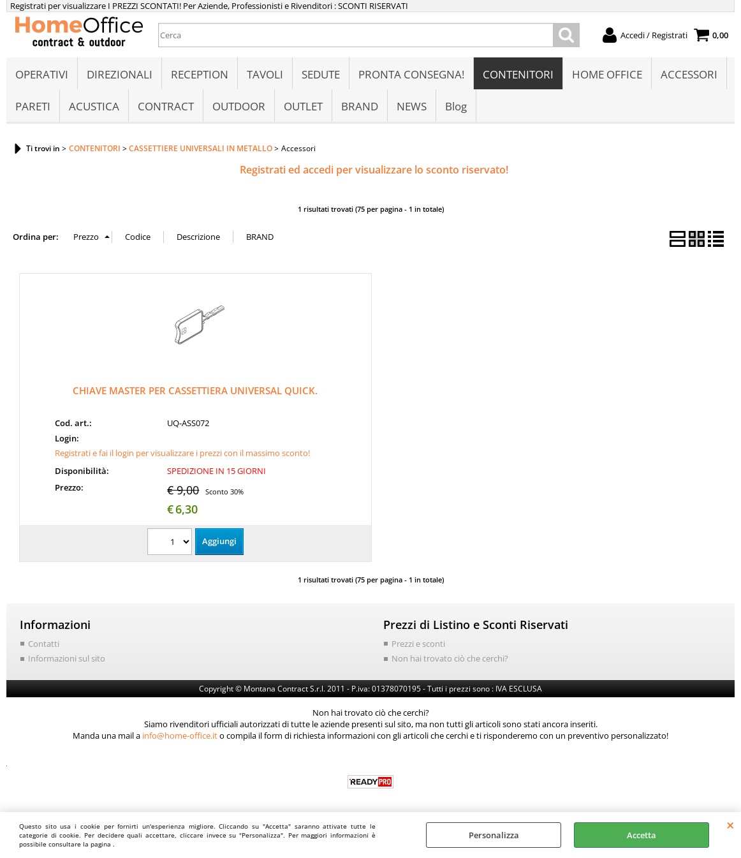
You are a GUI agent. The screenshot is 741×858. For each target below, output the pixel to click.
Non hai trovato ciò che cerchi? (450, 658)
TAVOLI (265, 74)
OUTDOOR (238, 106)
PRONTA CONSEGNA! (411, 74)
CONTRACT (166, 106)
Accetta (641, 835)
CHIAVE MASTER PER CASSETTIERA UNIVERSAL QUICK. (195, 390)
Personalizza (494, 835)
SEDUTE (321, 74)
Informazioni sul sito (66, 658)
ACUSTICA (94, 106)
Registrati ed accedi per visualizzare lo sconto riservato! (374, 170)
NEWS (412, 106)
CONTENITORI (518, 74)
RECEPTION (199, 74)
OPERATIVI (41, 74)
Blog (456, 106)
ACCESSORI (689, 74)
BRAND (359, 106)
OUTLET (303, 106)
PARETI (32, 106)
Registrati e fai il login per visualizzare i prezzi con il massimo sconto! (182, 453)
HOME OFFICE (607, 74)
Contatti (43, 643)
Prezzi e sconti (418, 643)
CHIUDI (730, 824)
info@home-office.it (179, 735)
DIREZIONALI (119, 74)
